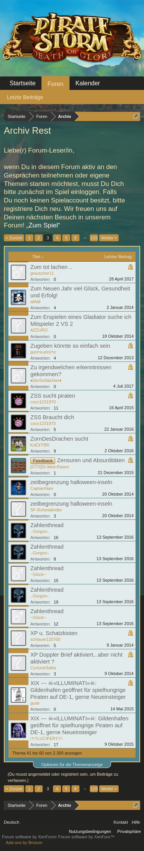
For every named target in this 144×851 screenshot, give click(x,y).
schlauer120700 (45, 639)
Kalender (87, 83)
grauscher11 (42, 273)
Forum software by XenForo (30, 836)
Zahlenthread (46, 525)
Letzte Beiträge (25, 97)
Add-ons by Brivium (24, 842)
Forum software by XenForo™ (86, 836)
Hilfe (136, 822)
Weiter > (109, 238)
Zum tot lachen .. (51, 267)
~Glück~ (38, 574)
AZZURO (39, 330)
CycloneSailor (43, 667)
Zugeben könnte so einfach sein (70, 346)
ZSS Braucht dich (52, 417)
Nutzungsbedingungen (90, 831)
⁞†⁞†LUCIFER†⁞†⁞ (46, 738)
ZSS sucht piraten (52, 396)
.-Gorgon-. (40, 531)
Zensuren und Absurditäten (91, 460)
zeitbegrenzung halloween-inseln (71, 482)
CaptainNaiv (41, 488)
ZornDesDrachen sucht (59, 439)
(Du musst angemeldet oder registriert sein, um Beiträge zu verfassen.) (63, 777)
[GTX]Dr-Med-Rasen (49, 466)
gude (35, 703)
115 (93, 238)
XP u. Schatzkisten (54, 633)
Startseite (23, 83)
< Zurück (14, 238)
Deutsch (11, 822)
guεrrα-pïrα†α (43, 352)
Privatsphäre (129, 831)
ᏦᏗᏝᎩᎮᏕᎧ (40, 445)
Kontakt (121, 822)
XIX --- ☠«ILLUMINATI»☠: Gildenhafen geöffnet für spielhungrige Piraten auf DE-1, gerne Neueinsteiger (78, 690)
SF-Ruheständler (46, 510)
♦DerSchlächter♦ (45, 380)
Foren (56, 84)
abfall (35, 301)
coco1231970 (43, 402)
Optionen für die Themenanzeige (72, 764)
